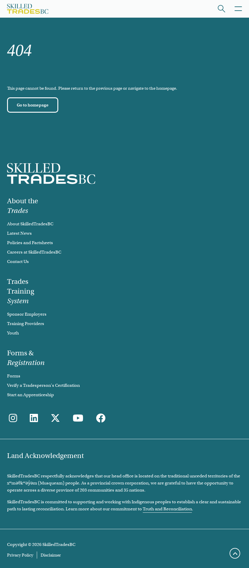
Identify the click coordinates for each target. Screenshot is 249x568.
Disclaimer (51, 555)
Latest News (19, 233)
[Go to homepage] (32, 105)
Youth (13, 333)
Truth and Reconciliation (167, 509)
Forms (13, 376)
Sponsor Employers (27, 314)
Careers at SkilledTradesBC (34, 252)
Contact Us (18, 261)
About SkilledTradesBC (30, 223)
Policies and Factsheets (30, 242)
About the (22, 205)
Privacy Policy (20, 555)
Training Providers (25, 323)
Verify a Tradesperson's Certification (43, 385)
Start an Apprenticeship (30, 394)
